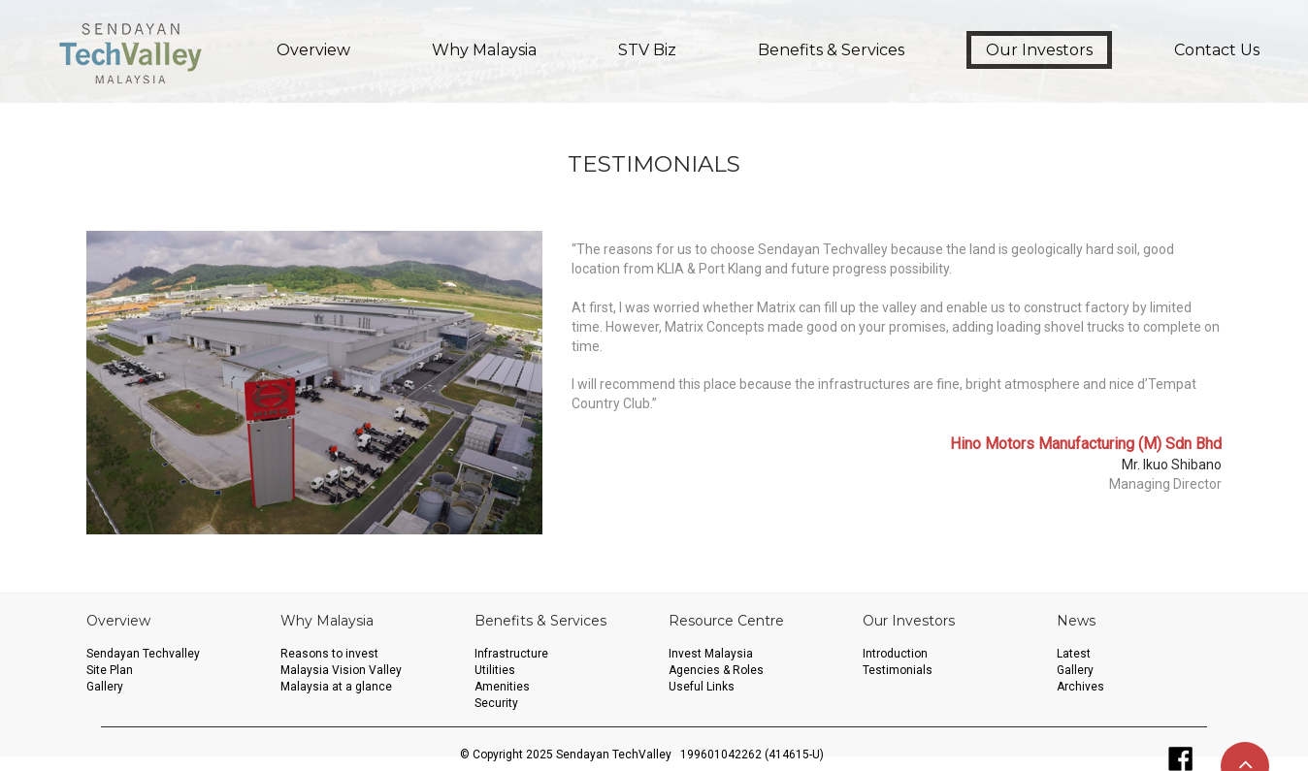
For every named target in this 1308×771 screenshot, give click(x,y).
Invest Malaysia (711, 653)
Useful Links (702, 686)
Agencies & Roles (716, 670)
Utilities (494, 670)
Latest (1074, 653)
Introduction (895, 653)
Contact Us (1216, 50)
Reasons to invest (329, 653)
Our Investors (1039, 50)
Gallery (104, 686)
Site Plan (109, 670)
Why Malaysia (484, 50)
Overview (313, 50)
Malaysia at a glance (336, 686)
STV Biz (647, 50)
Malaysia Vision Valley (341, 670)
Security (496, 703)
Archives (1080, 686)
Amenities (502, 686)
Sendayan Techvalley (143, 653)
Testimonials (897, 670)
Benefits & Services (831, 50)
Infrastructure (511, 653)
